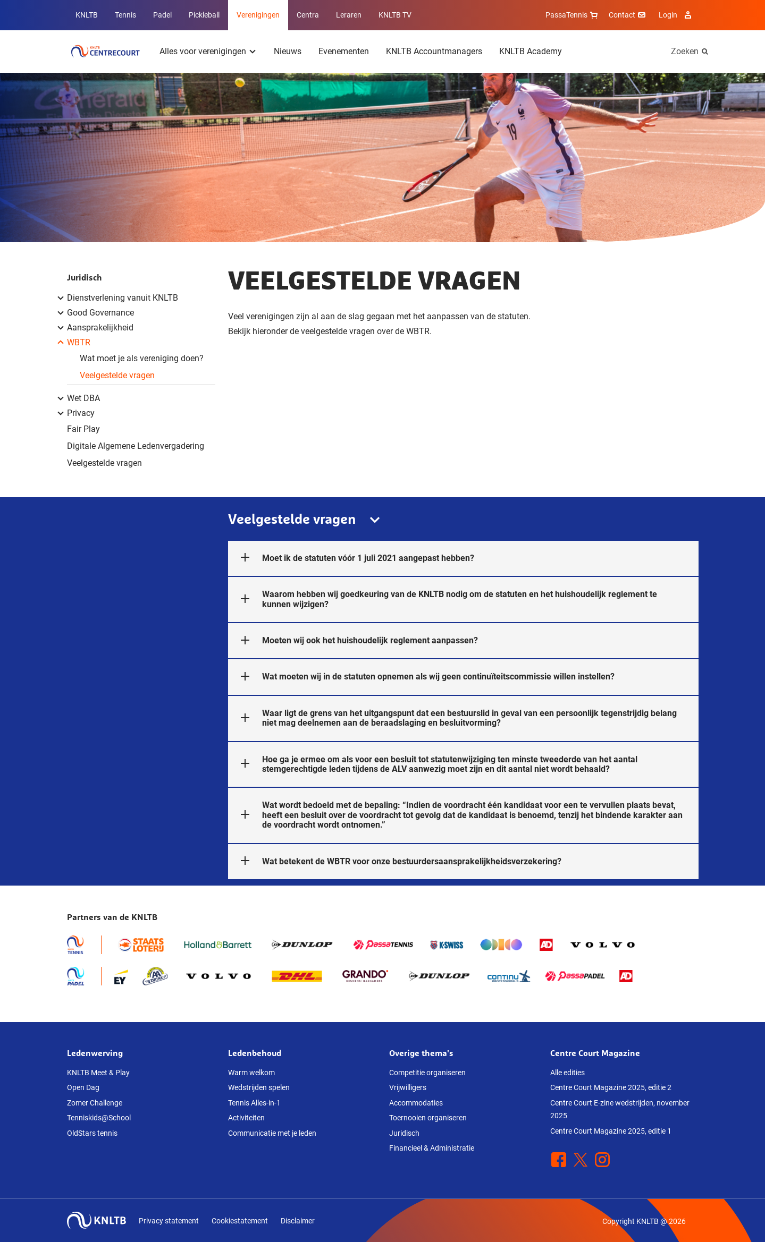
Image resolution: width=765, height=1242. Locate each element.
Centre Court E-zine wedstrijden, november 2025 (620, 1109)
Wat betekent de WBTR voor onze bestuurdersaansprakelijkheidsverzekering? (394, 861)
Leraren (349, 15)
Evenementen (343, 51)
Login (676, 15)
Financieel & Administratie (431, 1148)
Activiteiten (246, 1117)
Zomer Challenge (94, 1103)
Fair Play (83, 429)
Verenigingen (258, 15)
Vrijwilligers (407, 1087)
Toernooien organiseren (428, 1117)
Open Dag (83, 1087)
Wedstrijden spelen (259, 1087)
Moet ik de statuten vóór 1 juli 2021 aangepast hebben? (351, 558)
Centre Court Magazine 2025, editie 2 (610, 1087)
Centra (308, 15)
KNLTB (86, 15)
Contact (628, 15)
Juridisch (84, 277)
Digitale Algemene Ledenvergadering (135, 446)
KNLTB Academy (530, 51)
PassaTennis (572, 15)
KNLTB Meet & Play (98, 1072)
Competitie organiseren (427, 1072)
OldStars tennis (92, 1133)
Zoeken (685, 51)
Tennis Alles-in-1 (254, 1103)
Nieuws (287, 51)
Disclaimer (298, 1221)
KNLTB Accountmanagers (434, 51)
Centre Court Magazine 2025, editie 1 (610, 1131)
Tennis (125, 15)
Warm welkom (251, 1072)
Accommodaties (416, 1103)
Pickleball (204, 15)
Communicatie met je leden (272, 1133)
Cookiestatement (240, 1221)
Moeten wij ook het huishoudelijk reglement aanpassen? (353, 640)
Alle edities (567, 1072)
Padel (162, 15)
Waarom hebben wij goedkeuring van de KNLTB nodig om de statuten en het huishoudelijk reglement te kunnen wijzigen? (442, 599)
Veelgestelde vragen (117, 375)
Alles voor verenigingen (202, 51)
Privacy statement (169, 1221)
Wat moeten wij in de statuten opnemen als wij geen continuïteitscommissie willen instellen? (421, 676)
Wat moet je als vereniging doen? (142, 358)
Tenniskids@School (99, 1117)
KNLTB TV (395, 15)
